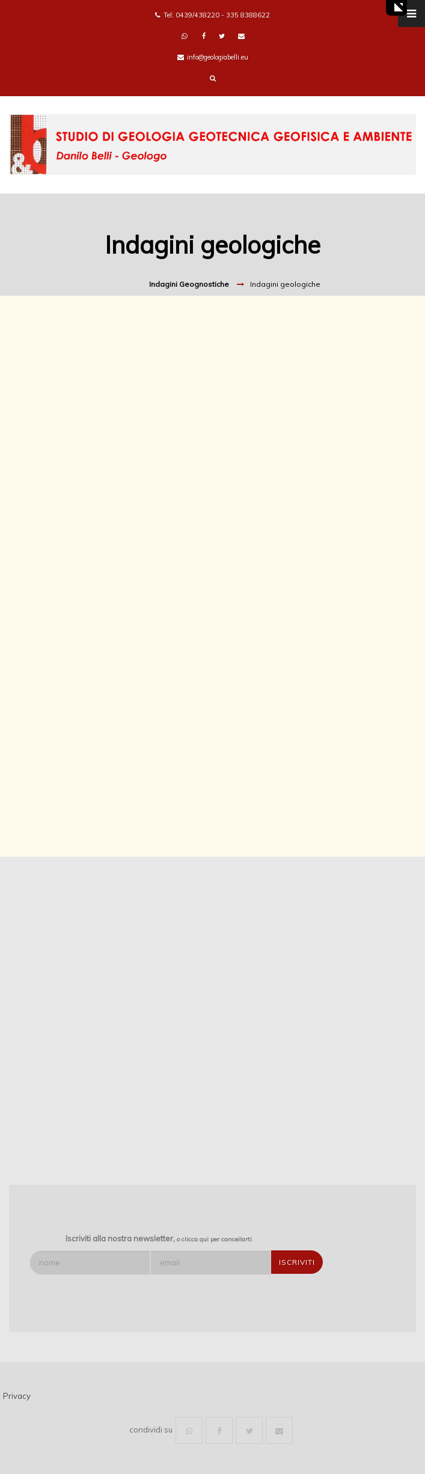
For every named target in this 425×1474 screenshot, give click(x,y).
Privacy (17, 1396)
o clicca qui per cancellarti (214, 1239)
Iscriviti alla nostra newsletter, (159, 1238)
